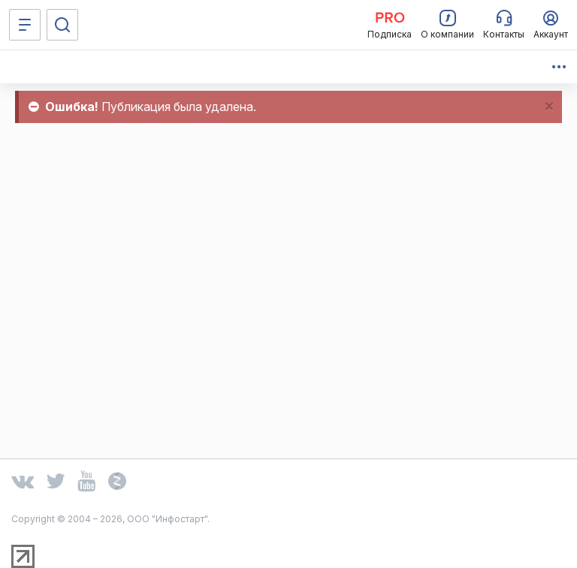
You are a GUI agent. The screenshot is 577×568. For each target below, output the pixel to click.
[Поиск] (62, 25)
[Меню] (25, 25)
